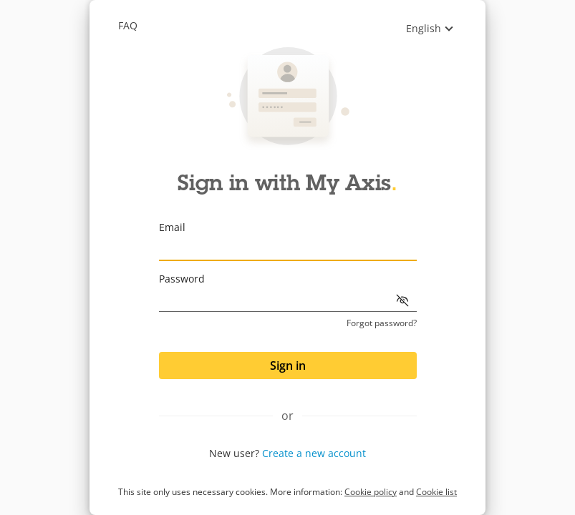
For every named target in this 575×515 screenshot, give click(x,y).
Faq (127, 25)
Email (172, 227)
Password (182, 278)
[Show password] (402, 300)
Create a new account (314, 453)
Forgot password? (382, 323)
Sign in (288, 365)
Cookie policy (370, 492)
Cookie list (436, 492)
